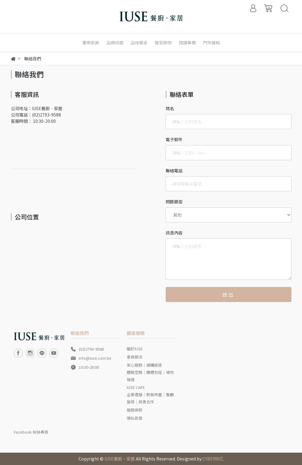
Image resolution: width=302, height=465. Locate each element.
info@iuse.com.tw (95, 358)
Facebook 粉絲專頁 (31, 432)
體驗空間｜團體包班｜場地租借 (150, 375)
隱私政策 (134, 418)
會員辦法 (134, 357)
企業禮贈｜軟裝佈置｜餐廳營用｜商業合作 (150, 398)
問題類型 (174, 202)
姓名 (170, 108)
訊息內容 (174, 233)
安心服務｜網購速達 (144, 365)
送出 (228, 294)
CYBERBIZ (212, 459)
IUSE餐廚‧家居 (119, 459)
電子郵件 (174, 139)
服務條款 (134, 410)
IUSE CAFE (136, 387)
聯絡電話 (174, 170)
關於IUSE (135, 349)
